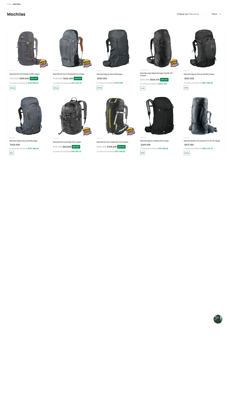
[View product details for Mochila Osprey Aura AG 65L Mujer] (28, 145)
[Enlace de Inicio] (9, 23)
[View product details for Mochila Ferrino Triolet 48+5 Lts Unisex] (116, 145)
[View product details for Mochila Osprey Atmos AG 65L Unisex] (203, 79)
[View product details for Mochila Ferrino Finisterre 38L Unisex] (28, 79)
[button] (12, 107)
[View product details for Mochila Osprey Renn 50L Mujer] (116, 79)
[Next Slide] (156, 4)
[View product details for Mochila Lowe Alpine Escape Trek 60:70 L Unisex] (159, 79)
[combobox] (136, 14)
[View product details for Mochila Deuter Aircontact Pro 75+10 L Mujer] (203, 145)
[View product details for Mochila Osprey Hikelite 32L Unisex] (159, 145)
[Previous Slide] (71, 4)
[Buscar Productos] (102, 14)
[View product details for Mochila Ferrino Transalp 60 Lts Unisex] (72, 79)
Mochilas (16, 23)
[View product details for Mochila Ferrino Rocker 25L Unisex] (72, 145)
